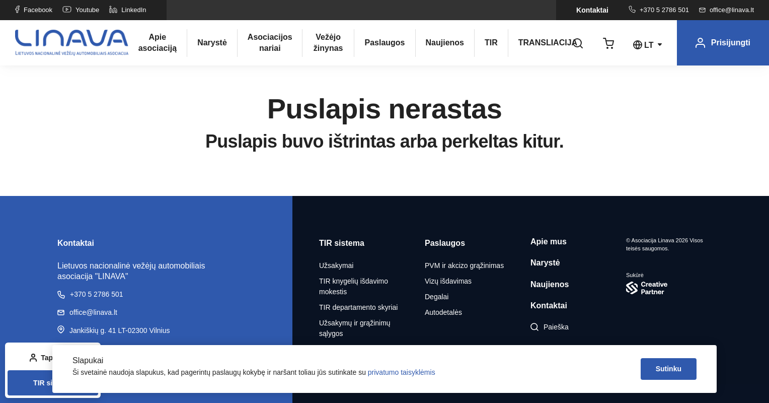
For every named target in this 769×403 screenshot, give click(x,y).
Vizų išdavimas (448, 281)
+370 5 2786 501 (659, 10)
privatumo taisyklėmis (401, 372)
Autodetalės (443, 312)
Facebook (33, 10)
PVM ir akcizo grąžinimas (464, 265)
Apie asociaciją (157, 42)
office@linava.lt (726, 10)
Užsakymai (336, 265)
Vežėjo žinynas (328, 42)
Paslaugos (384, 42)
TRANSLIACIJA (540, 42)
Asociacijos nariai (270, 42)
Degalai (436, 297)
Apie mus (548, 241)
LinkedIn (127, 10)
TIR (491, 42)
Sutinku (668, 369)
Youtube (80, 10)
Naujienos (445, 42)
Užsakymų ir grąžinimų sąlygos (355, 328)
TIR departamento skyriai (358, 307)
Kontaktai (592, 10)
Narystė (212, 42)
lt (648, 45)
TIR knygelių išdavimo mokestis (353, 286)
